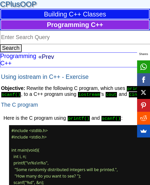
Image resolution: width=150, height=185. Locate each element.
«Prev (46, 56)
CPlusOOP (18, 4)
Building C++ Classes (75, 14)
